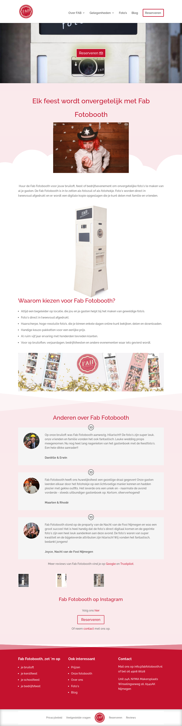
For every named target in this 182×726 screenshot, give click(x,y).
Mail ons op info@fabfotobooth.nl (140, 666)
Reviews (131, 717)
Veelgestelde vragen (78, 717)
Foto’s (123, 13)
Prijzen (75, 667)
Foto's (75, 686)
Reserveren (153, 13)
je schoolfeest (30, 679)
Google (111, 564)
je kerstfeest (29, 673)
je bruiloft (27, 667)
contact (89, 628)
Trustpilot (126, 564)
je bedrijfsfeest (31, 686)
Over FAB (74, 13)
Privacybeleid (54, 717)
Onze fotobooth (81, 673)
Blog (135, 13)
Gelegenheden (100, 13)
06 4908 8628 (136, 671)
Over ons (77, 679)
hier (97, 610)
